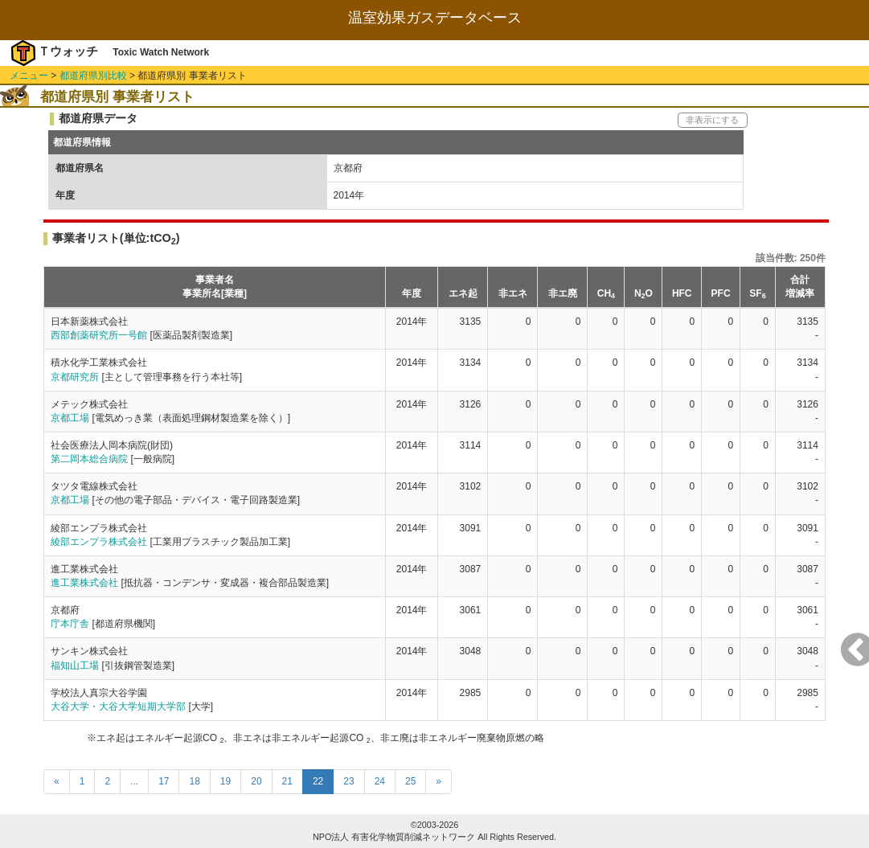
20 (256, 781)
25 (410, 781)
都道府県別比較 (93, 75)
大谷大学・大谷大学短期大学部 (118, 706)
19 (225, 781)
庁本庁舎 (70, 623)
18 (194, 781)
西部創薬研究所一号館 (99, 335)
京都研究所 (75, 377)
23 (348, 781)
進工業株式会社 (84, 582)
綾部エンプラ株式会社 (99, 541)
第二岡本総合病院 (89, 459)
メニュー (29, 75)
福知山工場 (75, 665)
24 (380, 781)
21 (287, 781)
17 (163, 781)
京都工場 (70, 418)
